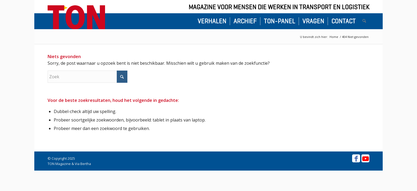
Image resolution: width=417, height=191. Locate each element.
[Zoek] (364, 21)
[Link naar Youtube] (365, 158)
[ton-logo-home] (76, 17)
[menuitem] (212, 21)
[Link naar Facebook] (356, 158)
